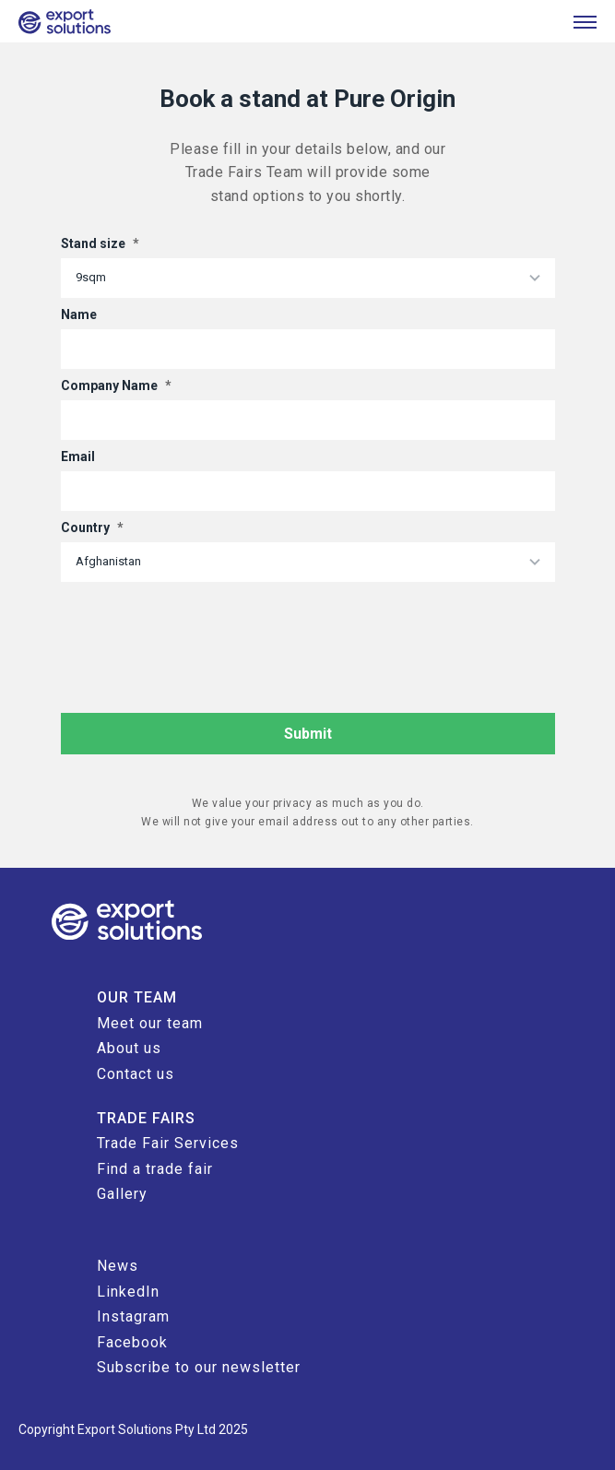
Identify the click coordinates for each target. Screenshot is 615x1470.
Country (92, 527)
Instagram (133, 1316)
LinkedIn (128, 1291)
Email (78, 456)
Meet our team (150, 1023)
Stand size (100, 243)
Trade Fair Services (168, 1143)
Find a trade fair (155, 1169)
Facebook (132, 1342)
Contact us (135, 1074)
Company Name (116, 385)
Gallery (122, 1194)
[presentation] (201, 627)
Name (79, 314)
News (117, 1265)
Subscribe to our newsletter (199, 1367)
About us (129, 1048)
